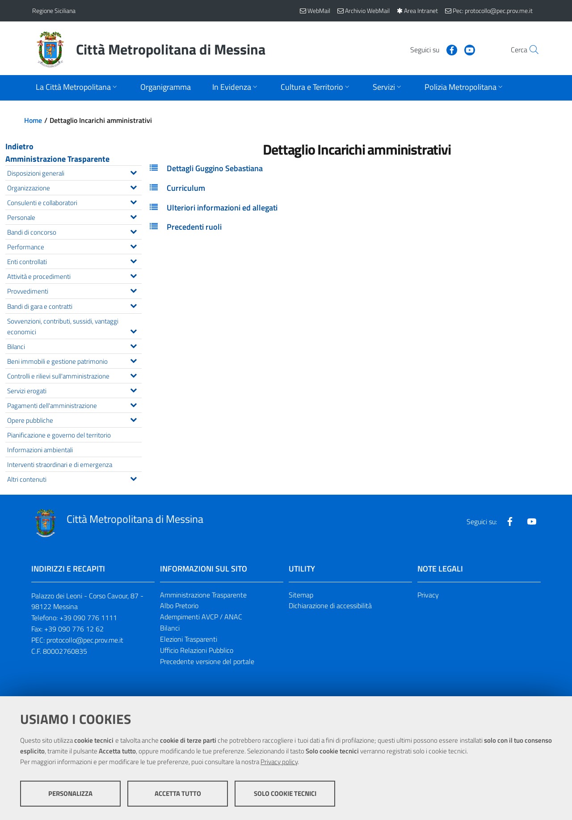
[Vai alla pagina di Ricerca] (529, 49)
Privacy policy (279, 762)
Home (33, 120)
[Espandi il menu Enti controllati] (133, 260)
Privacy (428, 594)
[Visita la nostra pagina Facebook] (432, 49)
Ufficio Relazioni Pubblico (196, 650)
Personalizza (70, 793)
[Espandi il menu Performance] (133, 245)
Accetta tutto (178, 793)
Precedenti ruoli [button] (194, 227)
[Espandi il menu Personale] (133, 215)
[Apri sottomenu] (77, 88)
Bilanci (170, 627)
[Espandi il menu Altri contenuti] (133, 477)
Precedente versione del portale (207, 661)
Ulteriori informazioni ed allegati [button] (222, 208)
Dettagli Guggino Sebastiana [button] (215, 168)
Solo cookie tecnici (285, 793)
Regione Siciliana (54, 10)
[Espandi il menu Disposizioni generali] (133, 171)
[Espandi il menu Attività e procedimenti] (133, 274)
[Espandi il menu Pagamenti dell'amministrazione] (133, 404)
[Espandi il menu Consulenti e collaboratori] (133, 201)
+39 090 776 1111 (88, 617)
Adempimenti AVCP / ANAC (201, 616)
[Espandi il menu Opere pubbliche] (133, 418)
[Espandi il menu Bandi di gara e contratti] (133, 304)
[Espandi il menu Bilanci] (133, 345)
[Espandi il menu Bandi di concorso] (133, 230)
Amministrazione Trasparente (57, 159)
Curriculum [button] (186, 188)
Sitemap (301, 594)
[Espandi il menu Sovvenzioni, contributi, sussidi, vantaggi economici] (133, 330)
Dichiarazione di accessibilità (330, 605)
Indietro (19, 146)
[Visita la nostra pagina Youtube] (450, 49)
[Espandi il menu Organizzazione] (133, 186)
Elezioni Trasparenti (188, 639)
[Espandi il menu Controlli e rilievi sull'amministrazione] (133, 374)
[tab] (357, 168)
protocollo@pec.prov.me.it (84, 640)
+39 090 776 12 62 (74, 628)
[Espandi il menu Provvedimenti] (133, 289)
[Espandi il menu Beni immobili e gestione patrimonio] (133, 359)
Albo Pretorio (179, 605)
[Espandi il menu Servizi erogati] (133, 389)
